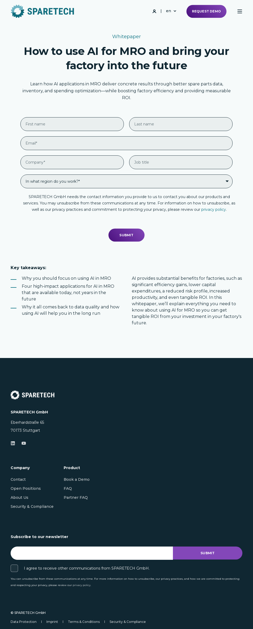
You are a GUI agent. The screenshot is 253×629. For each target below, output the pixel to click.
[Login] (154, 10)
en (168, 10)
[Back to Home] (42, 11)
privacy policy (213, 209)
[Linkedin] (14, 443)
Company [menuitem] (20, 468)
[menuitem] (18, 479)
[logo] (32, 395)
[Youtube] (22, 443)
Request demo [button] (206, 11)
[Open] (239, 11)
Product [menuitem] (72, 468)
